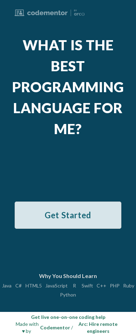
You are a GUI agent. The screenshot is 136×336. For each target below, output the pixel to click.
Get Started (68, 215)
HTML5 (33, 285)
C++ (101, 285)
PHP (115, 285)
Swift (87, 285)
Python (68, 295)
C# (18, 285)
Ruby (128, 285)
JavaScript (56, 285)
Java (7, 285)
